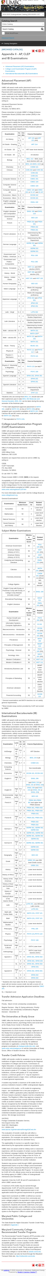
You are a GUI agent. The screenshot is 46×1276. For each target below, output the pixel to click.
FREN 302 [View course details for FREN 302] (39, 808)
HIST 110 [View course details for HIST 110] (39, 659)
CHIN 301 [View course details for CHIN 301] (39, 170)
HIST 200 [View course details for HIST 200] (31, 272)
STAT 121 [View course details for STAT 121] (34, 393)
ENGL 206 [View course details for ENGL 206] (34, 778)
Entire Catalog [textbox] (8, 24)
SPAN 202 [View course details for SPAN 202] (30, 376)
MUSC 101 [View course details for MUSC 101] (34, 346)
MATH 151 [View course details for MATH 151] (34, 330)
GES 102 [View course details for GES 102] (34, 283)
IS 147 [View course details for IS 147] (33, 192)
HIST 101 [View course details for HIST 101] (29, 278)
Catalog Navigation (10, 43)
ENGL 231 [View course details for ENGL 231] (29, 785)
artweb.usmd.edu (35, 1252)
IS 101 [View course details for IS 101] (39, 624)
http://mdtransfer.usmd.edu (25, 1256)
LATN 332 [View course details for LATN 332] (34, 312)
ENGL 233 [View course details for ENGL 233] (39, 785)
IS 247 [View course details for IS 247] (41, 192)
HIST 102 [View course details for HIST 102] (39, 278)
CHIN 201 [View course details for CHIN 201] (34, 176)
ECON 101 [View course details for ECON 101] (34, 198)
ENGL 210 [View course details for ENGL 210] (35, 782)
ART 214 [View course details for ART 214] (34, 144)
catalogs (6, 1270)
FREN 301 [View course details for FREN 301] (32, 800)
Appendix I (14, 1225)
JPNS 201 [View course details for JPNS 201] (34, 306)
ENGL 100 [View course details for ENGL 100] (34, 202)
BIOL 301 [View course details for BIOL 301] (18, 401)
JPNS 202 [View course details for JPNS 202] (30, 298)
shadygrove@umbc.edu (26, 1046)
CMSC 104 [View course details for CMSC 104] (34, 182)
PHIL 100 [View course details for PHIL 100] (34, 929)
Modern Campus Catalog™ (27, 1272)
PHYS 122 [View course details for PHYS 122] (30, 366)
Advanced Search (8, 38)
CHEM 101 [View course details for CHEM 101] (34, 167)
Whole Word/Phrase (11, 33)
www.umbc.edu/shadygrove (11, 1048)
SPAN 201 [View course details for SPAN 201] (34, 382)
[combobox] (23, 14)
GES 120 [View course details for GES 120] (34, 218)
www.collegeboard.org (9, 495)
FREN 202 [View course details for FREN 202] (30, 222)
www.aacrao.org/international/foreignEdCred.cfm (19, 1129)
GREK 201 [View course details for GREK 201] (31, 860)
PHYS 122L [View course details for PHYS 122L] (20, 419)
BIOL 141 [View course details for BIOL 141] (29, 159)
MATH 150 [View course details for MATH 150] (34, 333)
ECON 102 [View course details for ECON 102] (34, 195)
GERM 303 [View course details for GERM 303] (35, 830)
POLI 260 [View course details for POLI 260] (34, 262)
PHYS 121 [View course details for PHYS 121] (34, 356)
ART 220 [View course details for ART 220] (31, 138)
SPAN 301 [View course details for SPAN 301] (38, 376)
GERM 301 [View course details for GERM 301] (30, 828)
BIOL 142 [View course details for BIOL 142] (36, 164)
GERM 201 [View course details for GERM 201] (34, 251)
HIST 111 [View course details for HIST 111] (31, 267)
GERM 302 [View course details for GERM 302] (39, 828)
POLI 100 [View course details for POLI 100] (34, 255)
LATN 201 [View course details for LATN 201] (29, 904)
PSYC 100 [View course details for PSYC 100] (34, 372)
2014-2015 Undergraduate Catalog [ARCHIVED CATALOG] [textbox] (23, 14)
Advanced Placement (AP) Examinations (19, 66)
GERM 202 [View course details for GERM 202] (30, 243)
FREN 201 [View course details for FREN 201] (34, 230)
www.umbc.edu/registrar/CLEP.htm (14, 489)
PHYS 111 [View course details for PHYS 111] (30, 350)
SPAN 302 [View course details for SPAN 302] (39, 957)
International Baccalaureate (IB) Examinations (21, 74)
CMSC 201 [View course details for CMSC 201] (34, 179)
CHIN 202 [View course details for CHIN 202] (29, 170)
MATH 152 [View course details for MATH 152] (34, 411)
